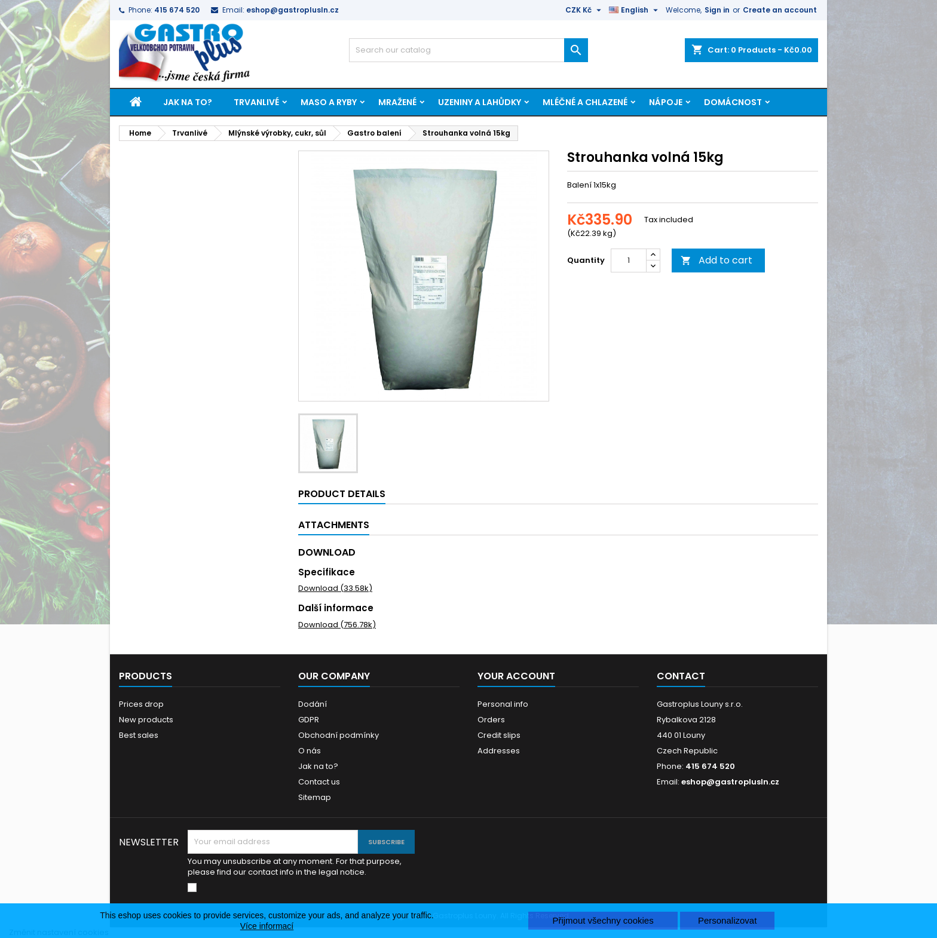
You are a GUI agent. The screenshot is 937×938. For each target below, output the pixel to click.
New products (146, 719)
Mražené (397, 102)
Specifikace (326, 572)
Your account (516, 676)
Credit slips (498, 735)
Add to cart (716, 260)
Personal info (502, 704)
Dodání (312, 704)
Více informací (266, 926)
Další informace (335, 608)
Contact (681, 676)
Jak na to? (187, 102)
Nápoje (665, 102)
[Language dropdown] (635, 10)
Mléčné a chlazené (585, 102)
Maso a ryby (329, 102)
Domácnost (733, 102)
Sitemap (314, 797)
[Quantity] (629, 260)
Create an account (780, 10)
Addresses (498, 750)
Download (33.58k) (335, 588)
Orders (491, 719)
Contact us (319, 781)
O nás (309, 750)
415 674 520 (177, 10)
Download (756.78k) (337, 624)
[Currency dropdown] (584, 10)
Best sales (138, 735)
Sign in (717, 10)
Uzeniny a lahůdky (479, 102)
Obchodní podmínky (338, 735)
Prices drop (141, 704)
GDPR (308, 719)
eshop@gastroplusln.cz (292, 10)
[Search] (468, 50)
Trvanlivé (256, 102)
